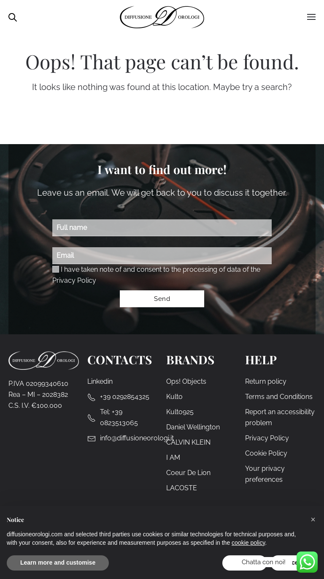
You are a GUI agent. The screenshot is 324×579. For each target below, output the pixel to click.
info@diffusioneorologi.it (137, 438)
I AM (173, 457)
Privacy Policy (74, 280)
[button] (313, 519)
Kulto (174, 397)
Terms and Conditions (279, 397)
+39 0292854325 (124, 397)
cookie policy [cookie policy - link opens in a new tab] (248, 542)
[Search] (169, 118)
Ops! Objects (186, 381)
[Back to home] (162, 17)
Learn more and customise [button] (57, 562)
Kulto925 (180, 412)
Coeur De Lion (188, 473)
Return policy (265, 381)
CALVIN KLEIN (188, 442)
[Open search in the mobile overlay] (12, 16)
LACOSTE (181, 488)
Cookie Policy (266, 453)
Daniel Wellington (193, 427)
